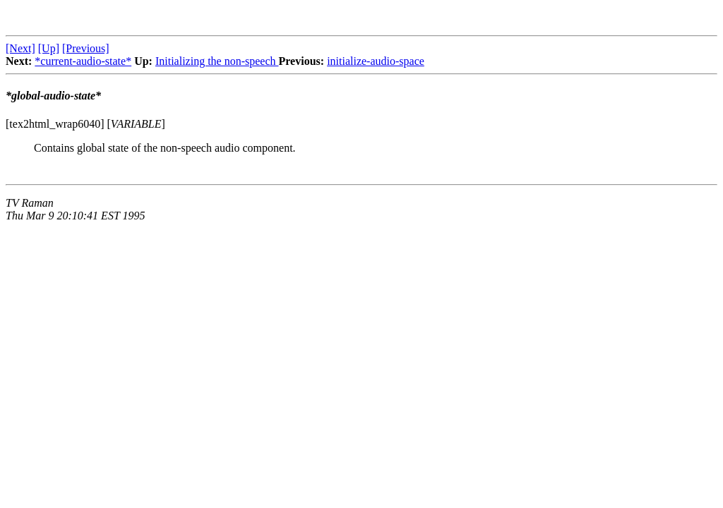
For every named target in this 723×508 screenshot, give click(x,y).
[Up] (48, 48)
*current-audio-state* (83, 61)
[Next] (20, 48)
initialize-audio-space (375, 61)
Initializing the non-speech (217, 61)
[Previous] (85, 48)
